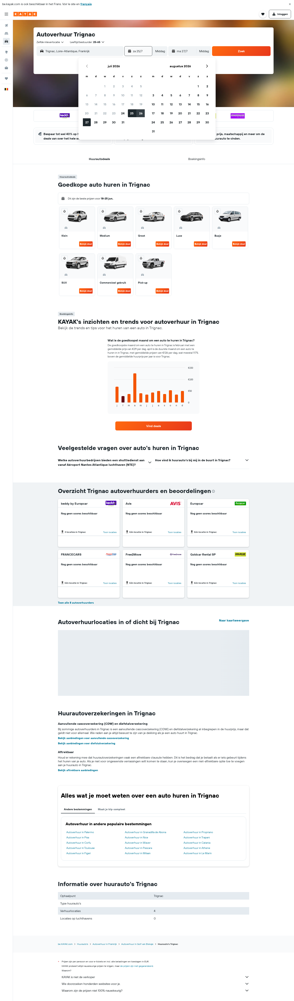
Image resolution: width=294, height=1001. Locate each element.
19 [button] (141, 104)
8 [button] (105, 95)
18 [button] (131, 104)
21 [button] (95, 113)
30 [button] (114, 122)
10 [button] (122, 95)
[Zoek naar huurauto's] (6, 41)
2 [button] (114, 86)
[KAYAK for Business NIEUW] (6, 68)
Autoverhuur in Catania (197, 842)
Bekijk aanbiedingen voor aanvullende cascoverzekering (93, 738)
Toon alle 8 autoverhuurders (76, 602)
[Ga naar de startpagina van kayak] (25, 14)
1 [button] (104, 86)
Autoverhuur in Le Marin (198, 853)
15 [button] (105, 104)
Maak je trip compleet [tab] (111, 809)
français (86, 4)
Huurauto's (82, 944)
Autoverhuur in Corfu (78, 842)
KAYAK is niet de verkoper (155, 977)
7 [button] (96, 95)
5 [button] (141, 86)
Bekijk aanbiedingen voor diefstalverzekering (86, 743)
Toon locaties (110, 532)
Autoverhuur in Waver (138, 842)
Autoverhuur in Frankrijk (105, 944)
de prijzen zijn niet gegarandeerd (136, 966)
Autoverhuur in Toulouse (80, 848)
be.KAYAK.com (65, 944)
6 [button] (87, 95)
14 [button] (95, 104)
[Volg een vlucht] (6, 60)
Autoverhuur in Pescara (138, 848)
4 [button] (132, 86)
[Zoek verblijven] (6, 33)
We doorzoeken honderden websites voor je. (155, 983)
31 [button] (123, 122)
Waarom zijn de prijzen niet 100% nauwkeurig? (155, 990)
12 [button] (141, 95)
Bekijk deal (86, 243)
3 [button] (123, 86)
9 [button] (114, 95)
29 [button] (104, 122)
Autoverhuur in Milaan (138, 853)
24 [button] (122, 113)
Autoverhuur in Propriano (198, 832)
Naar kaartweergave (234, 620)
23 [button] (114, 113)
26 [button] (140, 113)
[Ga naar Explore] (6, 52)
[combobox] (50, 42)
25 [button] (132, 113)
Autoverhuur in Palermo (80, 832)
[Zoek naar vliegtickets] (6, 25)
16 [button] (113, 104)
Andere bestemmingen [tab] (78, 809)
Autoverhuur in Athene (197, 848)
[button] (290, 4)
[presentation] (213, 491)
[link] (153, 425)
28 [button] (96, 122)
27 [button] (86, 122)
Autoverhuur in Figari (78, 853)
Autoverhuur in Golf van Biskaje (137, 944)
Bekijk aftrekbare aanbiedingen (78, 770)
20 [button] (87, 113)
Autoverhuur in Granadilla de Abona (145, 832)
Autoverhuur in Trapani (197, 837)
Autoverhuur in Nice (136, 837)
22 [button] (104, 113)
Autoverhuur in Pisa (77, 837)
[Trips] (6, 78)
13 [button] (87, 104)
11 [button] (132, 95)
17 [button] (123, 104)
